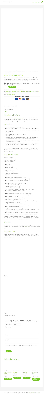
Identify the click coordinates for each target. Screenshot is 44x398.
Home (5, 70)
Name (7, 334)
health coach (27, 226)
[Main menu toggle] (36, 2)
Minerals (28, 91)
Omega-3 (6, 92)
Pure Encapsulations (11, 70)
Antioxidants (8, 91)
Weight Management (16, 92)
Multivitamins (33, 91)
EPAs (16, 91)
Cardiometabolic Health (22, 70)
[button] (38, 2)
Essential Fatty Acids (21, 91)
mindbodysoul (8, 2)
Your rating (9, 324)
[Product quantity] (5, 86)
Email (7, 339)
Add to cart (12, 86)
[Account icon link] (33, 2)
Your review (9, 327)
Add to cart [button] (8, 378)
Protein (9, 92)
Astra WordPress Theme (34, 392)
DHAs (13, 91)
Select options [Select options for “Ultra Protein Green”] (35, 379)
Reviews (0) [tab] (13, 105)
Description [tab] (7, 105)
